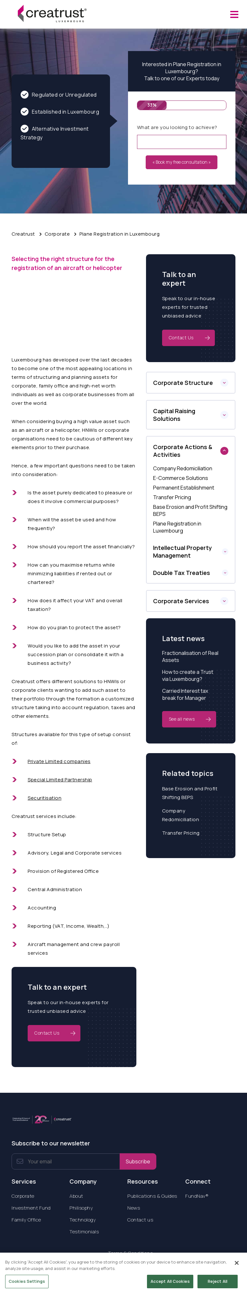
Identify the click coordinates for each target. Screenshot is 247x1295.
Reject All (217, 1285)
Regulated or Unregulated (59, 95)
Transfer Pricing (181, 833)
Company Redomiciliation (180, 815)
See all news (182, 719)
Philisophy (81, 1207)
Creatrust (23, 233)
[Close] (237, 1267)
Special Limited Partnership (60, 779)
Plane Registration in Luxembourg (119, 233)
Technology (82, 1219)
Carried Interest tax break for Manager (185, 694)
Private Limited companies (59, 761)
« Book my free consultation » (181, 162)
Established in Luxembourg (60, 112)
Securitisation (44, 798)
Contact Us (46, 1033)
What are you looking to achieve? (177, 127)
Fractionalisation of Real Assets (190, 656)
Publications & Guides (152, 1196)
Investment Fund (31, 1207)
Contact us (140, 1219)
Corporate (57, 233)
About (76, 1196)
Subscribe (138, 1161)
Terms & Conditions (130, 1253)
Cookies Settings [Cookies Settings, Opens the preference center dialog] (27, 1285)
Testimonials (84, 1231)
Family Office (26, 1219)
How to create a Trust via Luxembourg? (187, 675)
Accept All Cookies (170, 1285)
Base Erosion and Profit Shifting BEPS (190, 793)
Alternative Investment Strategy (55, 133)
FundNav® (196, 1196)
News (133, 1207)
